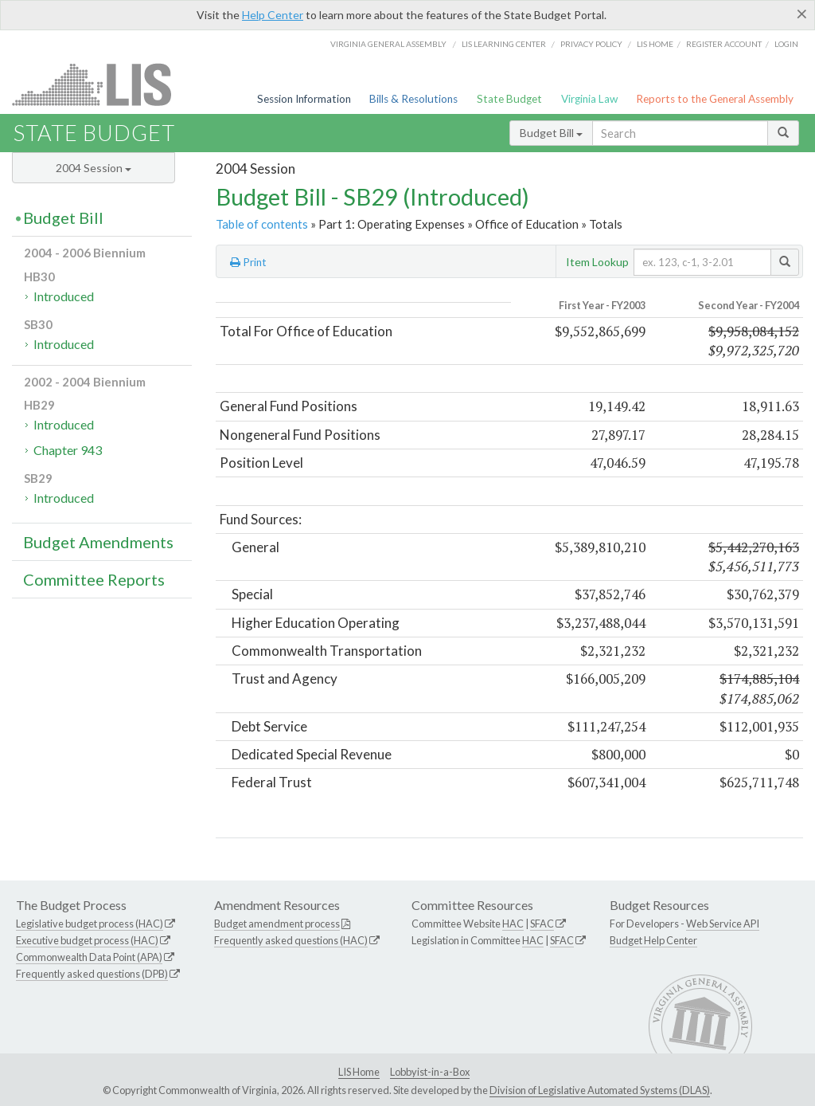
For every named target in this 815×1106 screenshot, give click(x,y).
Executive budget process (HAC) (87, 940)
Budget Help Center (653, 940)
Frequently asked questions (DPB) (92, 973)
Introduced (63, 296)
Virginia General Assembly (388, 44)
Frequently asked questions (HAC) (291, 940)
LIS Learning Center (504, 44)
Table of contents (262, 224)
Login (786, 44)
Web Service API (722, 923)
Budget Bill (551, 132)
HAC (513, 923)
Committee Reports (94, 579)
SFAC (542, 923)
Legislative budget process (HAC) (89, 923)
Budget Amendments (98, 541)
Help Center (272, 15)
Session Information (304, 98)
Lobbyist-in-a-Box (430, 1071)
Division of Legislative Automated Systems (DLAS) (599, 1090)
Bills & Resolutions (413, 98)
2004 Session (93, 168)
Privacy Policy (591, 44)
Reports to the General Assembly (715, 98)
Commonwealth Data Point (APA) (89, 957)
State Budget (509, 98)
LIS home (655, 44)
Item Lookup (597, 262)
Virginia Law (589, 98)
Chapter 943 (67, 449)
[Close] (802, 13)
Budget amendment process (277, 923)
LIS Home (359, 1071)
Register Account (724, 44)
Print (248, 262)
